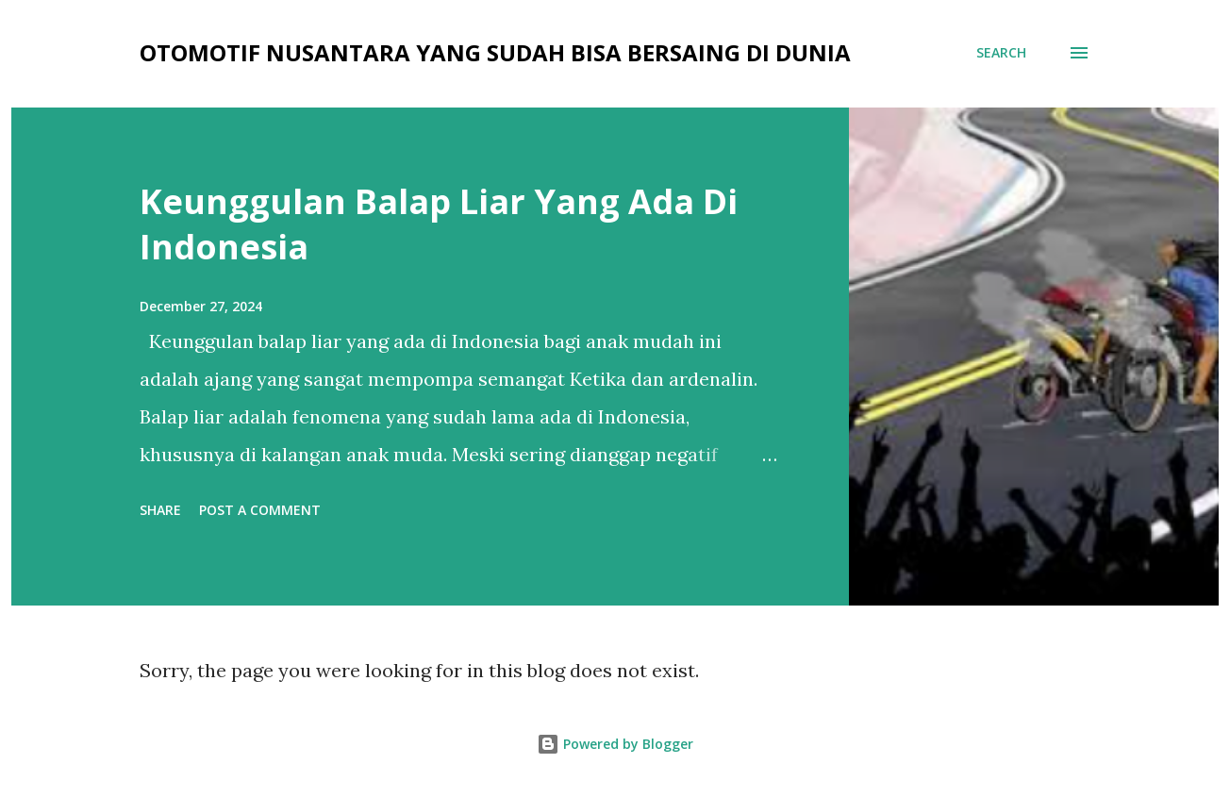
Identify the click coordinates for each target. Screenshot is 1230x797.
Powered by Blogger (615, 744)
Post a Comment (260, 510)
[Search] (1001, 53)
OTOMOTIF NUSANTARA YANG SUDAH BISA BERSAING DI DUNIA (495, 52)
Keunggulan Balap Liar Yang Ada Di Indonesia (439, 224)
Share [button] (160, 510)
